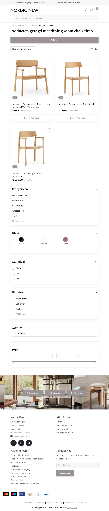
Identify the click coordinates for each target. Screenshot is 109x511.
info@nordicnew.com (21, 436)
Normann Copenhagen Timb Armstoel (27, 175)
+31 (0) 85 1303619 (22, 432)
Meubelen (17, 200)
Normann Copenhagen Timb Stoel (76, 104)
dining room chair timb (45, 25)
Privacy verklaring (54, 503)
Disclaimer (69, 503)
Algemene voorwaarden (33, 503)
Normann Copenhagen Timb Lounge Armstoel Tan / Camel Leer (32, 106)
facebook (33, 393)
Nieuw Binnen (19, 195)
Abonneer (65, 473)
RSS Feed (81, 503)
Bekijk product (31, 118)
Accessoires (18, 211)
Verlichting (17, 206)
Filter (54, 40)
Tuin (14, 216)
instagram (55, 393)
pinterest (77, 393)
